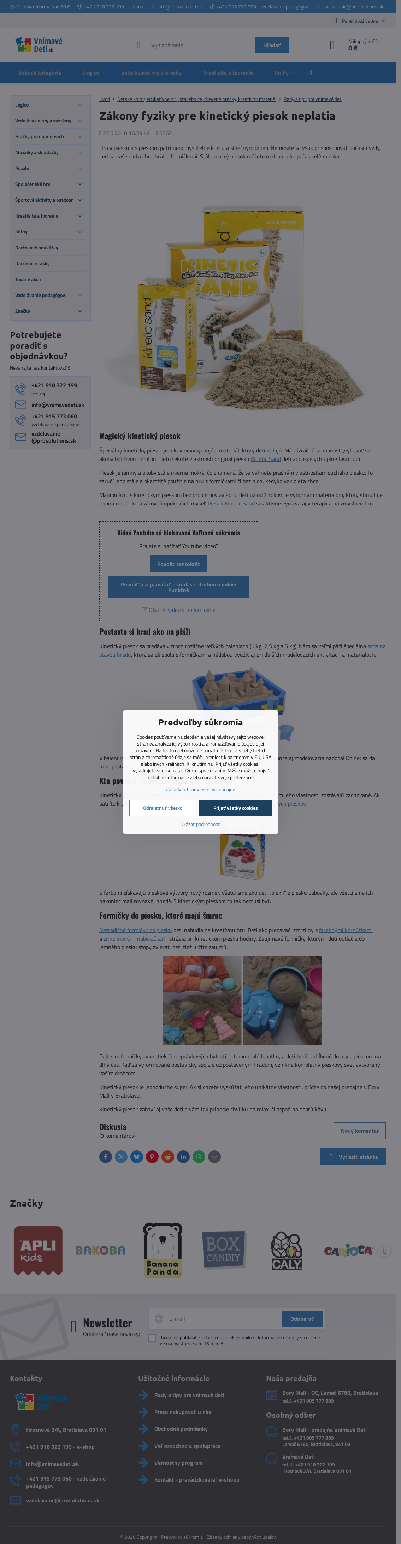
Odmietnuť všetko (162, 807)
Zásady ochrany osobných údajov (200, 789)
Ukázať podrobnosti (200, 824)
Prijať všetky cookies (235, 807)
